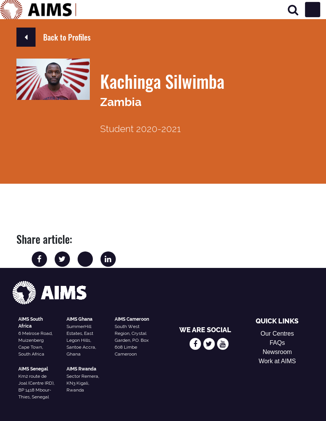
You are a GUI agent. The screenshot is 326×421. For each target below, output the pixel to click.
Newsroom (277, 352)
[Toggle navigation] (312, 9)
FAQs (277, 342)
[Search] (293, 9)
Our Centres (277, 333)
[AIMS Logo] (38, 9)
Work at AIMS (277, 361)
